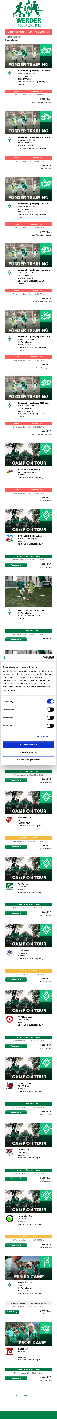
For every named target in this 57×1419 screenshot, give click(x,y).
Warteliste (12, 1312)
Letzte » (37, 1395)
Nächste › (27, 1395)
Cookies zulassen (28, 744)
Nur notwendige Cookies (28, 759)
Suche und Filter (14, 37)
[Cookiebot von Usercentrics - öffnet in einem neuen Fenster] (42, 657)
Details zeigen (42, 736)
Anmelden (16, 565)
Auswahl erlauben (28, 752)
